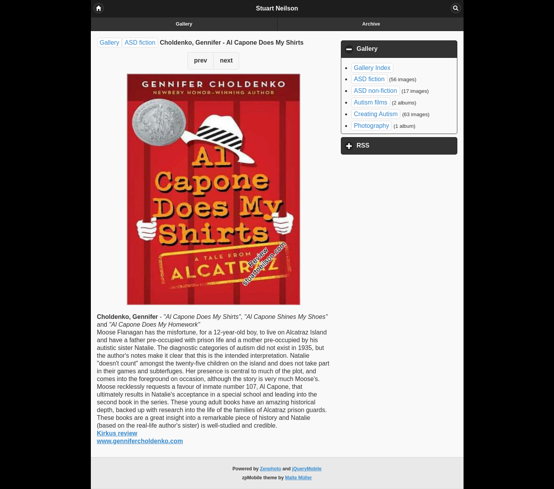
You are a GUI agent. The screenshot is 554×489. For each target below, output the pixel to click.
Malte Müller (298, 477)
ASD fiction (140, 42)
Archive (371, 24)
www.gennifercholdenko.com (140, 441)
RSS (399, 145)
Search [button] (456, 8)
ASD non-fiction (375, 90)
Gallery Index (372, 67)
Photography (371, 125)
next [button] (226, 60)
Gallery (184, 24)
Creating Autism (376, 114)
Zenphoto (270, 469)
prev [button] (200, 60)
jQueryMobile (306, 469)
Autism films (370, 102)
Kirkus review (117, 433)
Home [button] (98, 8)
